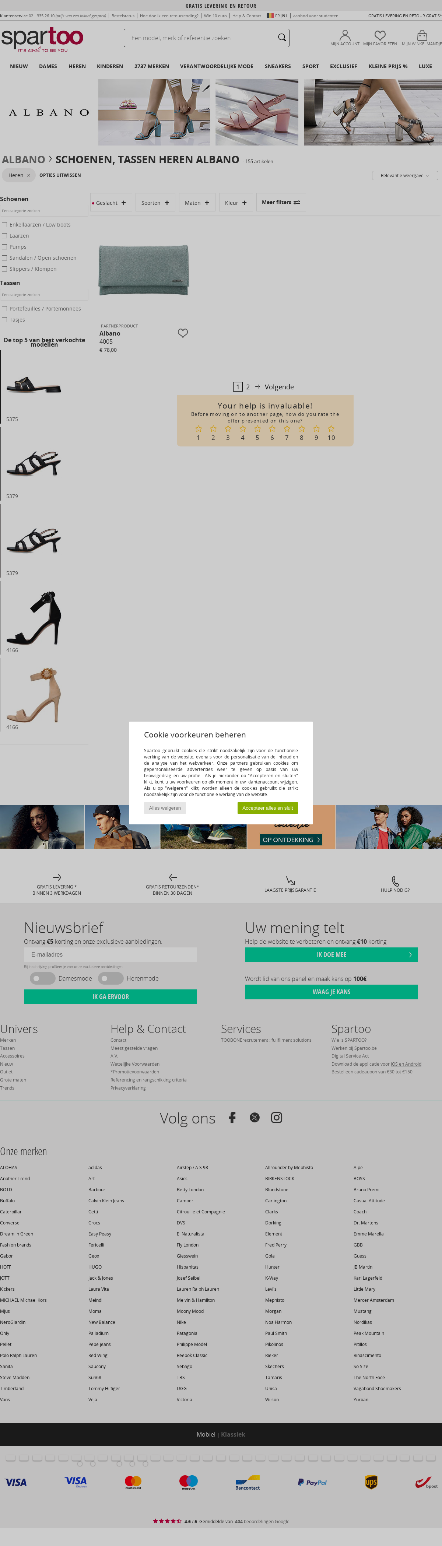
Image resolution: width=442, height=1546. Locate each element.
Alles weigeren (165, 808)
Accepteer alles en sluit (267, 808)
